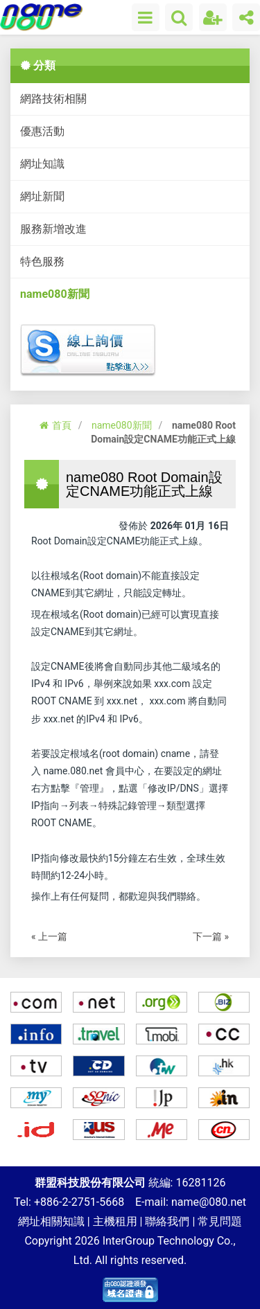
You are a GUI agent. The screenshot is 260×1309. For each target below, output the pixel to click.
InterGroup (129, 1240)
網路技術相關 (53, 98)
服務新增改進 (53, 228)
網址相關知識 (51, 1221)
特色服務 (42, 261)
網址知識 (42, 163)
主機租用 (115, 1221)
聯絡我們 (167, 1221)
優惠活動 (42, 131)
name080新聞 (54, 294)
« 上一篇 (49, 936)
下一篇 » (211, 936)
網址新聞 (42, 196)
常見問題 (220, 1221)
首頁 (55, 425)
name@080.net (208, 1202)
